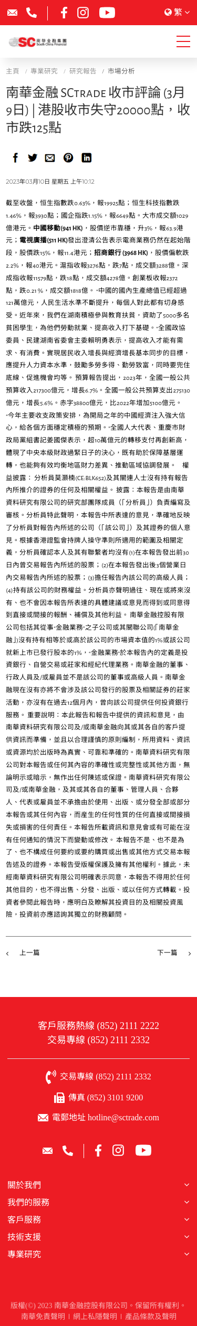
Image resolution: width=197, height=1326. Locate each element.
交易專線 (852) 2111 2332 (98, 1040)
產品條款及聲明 (151, 1318)
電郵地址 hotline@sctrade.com (105, 1117)
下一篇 (167, 953)
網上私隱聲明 (95, 1318)
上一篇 (29, 953)
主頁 (12, 71)
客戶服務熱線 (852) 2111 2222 (98, 1026)
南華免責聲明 (43, 1318)
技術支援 (24, 1237)
